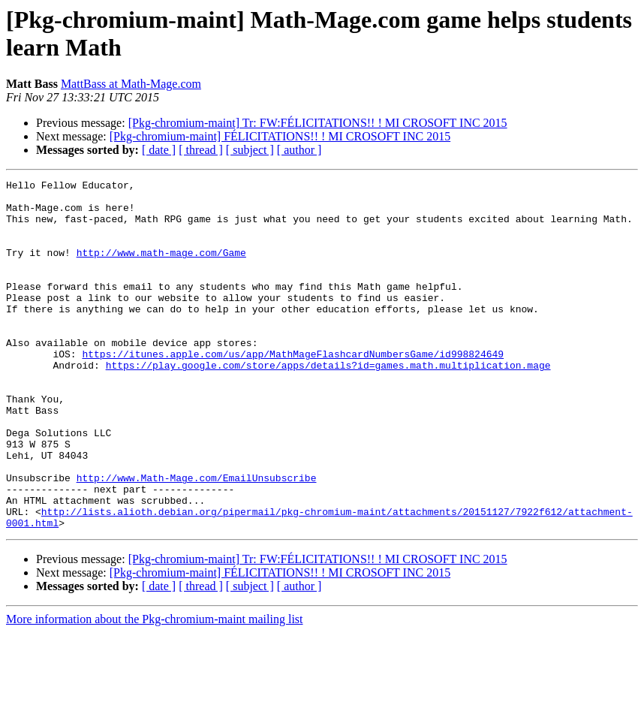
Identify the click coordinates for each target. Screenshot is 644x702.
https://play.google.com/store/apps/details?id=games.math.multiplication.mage (328, 403)
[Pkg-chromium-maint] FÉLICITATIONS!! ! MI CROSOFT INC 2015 (280, 136)
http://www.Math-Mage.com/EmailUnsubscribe (197, 538)
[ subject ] (250, 149)
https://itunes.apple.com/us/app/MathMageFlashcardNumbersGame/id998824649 (293, 389)
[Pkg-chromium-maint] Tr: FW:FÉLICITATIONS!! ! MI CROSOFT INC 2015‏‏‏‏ (317, 122)
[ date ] (159, 149)
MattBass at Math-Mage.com (131, 83)
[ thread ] (201, 149)
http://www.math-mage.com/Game (161, 268)
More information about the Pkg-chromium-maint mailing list (154, 688)
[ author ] (299, 149)
